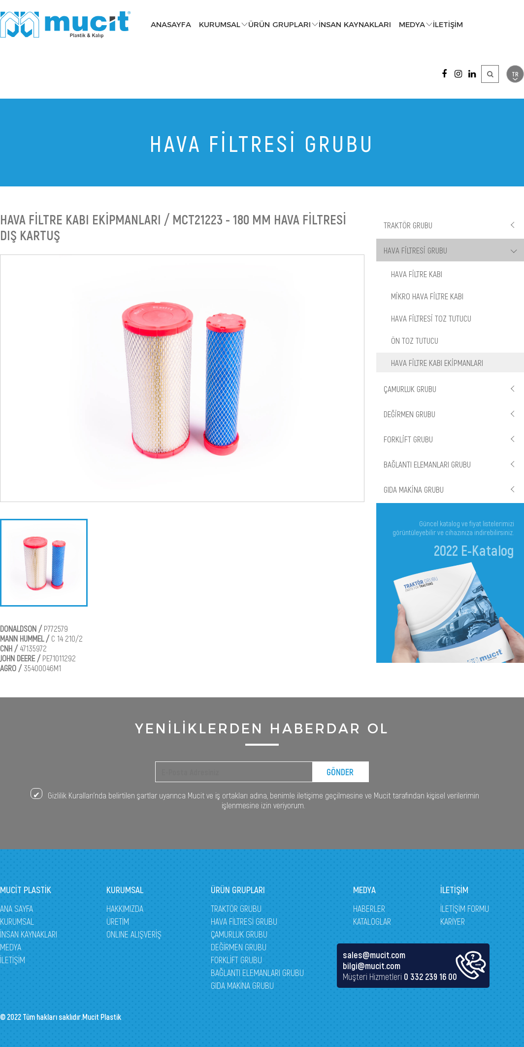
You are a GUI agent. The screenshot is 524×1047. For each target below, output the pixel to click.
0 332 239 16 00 (430, 976)
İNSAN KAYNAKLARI (355, 24)
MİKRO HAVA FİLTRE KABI (427, 296)
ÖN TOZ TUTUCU (414, 340)
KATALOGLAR (372, 921)
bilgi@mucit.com (371, 965)
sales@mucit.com (374, 954)
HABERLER (369, 908)
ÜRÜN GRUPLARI (279, 24)
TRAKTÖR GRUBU (408, 225)
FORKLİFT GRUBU (408, 439)
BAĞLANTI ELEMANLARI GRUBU (427, 464)
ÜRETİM (117, 921)
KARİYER (452, 921)
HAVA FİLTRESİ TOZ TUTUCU (431, 318)
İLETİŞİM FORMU (464, 908)
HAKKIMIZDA (124, 908)
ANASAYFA (171, 24)
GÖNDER (340, 771)
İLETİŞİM (448, 24)
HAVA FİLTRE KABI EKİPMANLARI (437, 362)
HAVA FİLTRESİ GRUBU (415, 250)
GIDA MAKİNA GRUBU (414, 489)
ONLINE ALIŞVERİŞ (134, 934)
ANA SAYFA (16, 908)
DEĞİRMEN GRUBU (409, 414)
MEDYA (412, 24)
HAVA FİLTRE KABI (416, 274)
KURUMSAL (219, 24)
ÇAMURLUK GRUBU (410, 389)
